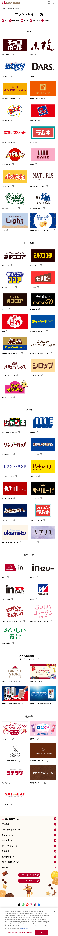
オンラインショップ (30, 875)
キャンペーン (7, 835)
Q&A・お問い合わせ (11, 862)
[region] (29, 922)
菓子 (6, 21)
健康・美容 (36, 21)
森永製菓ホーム (12, 819)
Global (29, 867)
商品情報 (5, 824)
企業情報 (5, 851)
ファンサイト (31, 881)
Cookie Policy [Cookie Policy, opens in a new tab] (24, 928)
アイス (26, 21)
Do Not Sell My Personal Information (20, 932)
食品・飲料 (15, 21)
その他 (46, 21)
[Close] (54, 911)
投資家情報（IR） (9, 857)
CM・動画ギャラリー (11, 830)
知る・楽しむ (7, 840)
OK (42, 932)
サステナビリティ (9, 846)
